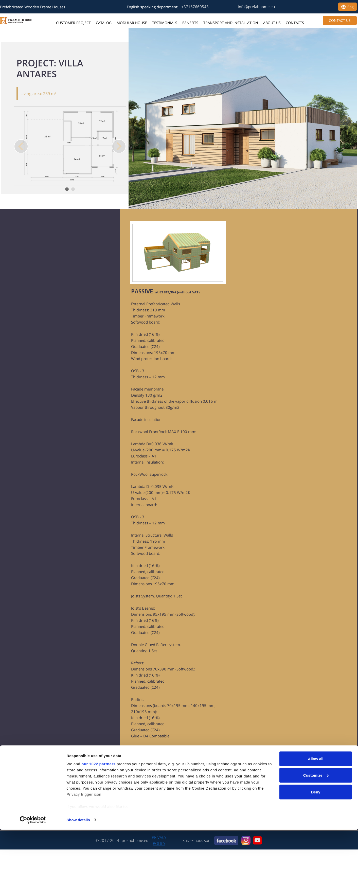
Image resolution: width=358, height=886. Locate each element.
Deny (315, 848)
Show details (78, 876)
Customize (316, 831)
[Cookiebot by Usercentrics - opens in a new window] (33, 876)
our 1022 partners (98, 820)
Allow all (316, 815)
